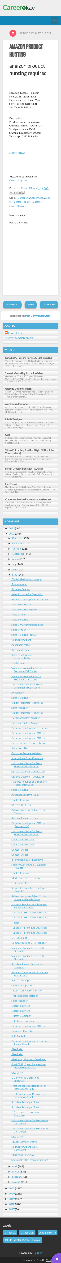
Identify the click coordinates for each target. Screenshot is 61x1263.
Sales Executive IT (21, 604)
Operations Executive (23, 839)
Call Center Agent (21, 639)
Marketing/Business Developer (28, 1059)
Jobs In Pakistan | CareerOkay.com (22, 1240)
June (14, 569)
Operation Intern (20, 1005)
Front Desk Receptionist (24, 995)
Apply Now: (17, 152)
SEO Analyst (18, 1035)
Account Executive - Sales (25, 794)
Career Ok (23, 197)
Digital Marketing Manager (26, 579)
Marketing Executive (23, 1154)
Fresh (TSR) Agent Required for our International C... (28, 1066)
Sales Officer (18, 614)
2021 (12, 1188)
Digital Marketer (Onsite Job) (27, 702)
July (14, 564)
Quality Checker (20, 799)
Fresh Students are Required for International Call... (28, 1087)
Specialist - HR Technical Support (29, 912)
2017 (12, 1209)
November (18, 543)
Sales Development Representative (21, 656)
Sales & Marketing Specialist (27, 594)
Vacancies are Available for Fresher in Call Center (26, 669)
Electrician (11, 483)
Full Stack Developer (22, 1020)
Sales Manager (19, 707)
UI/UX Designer (14, 419)
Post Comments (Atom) (38, 315)
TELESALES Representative (26, 990)
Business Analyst (20, 589)
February (17, 1176)
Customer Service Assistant (26, 753)
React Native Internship (24, 1141)
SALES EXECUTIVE (22, 804)
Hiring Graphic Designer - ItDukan (24, 468)
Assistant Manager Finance (26, 1102)
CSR (7, 434)
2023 (12, 528)
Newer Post (12, 304)
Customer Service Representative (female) (28, 499)
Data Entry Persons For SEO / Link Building (28, 357)
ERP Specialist (19, 937)
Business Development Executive (29, 599)
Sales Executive (19, 619)
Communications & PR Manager (29, 942)
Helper (15, 922)
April (14, 1166)
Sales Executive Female (24, 609)
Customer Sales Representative (28, 743)
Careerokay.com (18, 180)
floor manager (19, 584)
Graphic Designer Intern (18, 388)
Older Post (49, 304)
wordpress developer (16, 403)
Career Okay (37, 197)
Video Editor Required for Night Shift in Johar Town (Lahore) (30, 452)
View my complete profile (19, 337)
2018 (12, 1204)
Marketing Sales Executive (26, 877)
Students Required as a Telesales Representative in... (29, 783)
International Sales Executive (27, 758)
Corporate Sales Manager (25, 717)
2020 (12, 1193)
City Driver (17, 1072)
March (15, 1171)
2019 (12, 1198)
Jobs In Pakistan (47, 1232)
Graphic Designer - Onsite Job (28, 771)
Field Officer (18, 663)
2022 (12, 533)
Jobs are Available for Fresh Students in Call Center (26, 765)
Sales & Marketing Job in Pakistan (24, 373)
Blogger (37, 1252)
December (18, 538)
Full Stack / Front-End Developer (29, 927)
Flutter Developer (21, 980)
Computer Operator (22, 985)
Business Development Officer (28, 732)
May (14, 574)
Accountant (17, 692)
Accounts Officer (20, 644)
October (17, 548)
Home (31, 304)
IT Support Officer (21, 882)
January (16, 1181)
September (18, 553)
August (16, 558)
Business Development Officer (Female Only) (28, 824)
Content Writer (19, 849)
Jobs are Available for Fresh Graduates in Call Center (26, 686)
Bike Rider (17, 1049)
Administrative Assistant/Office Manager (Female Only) (29, 897)
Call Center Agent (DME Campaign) (24, 1148)
